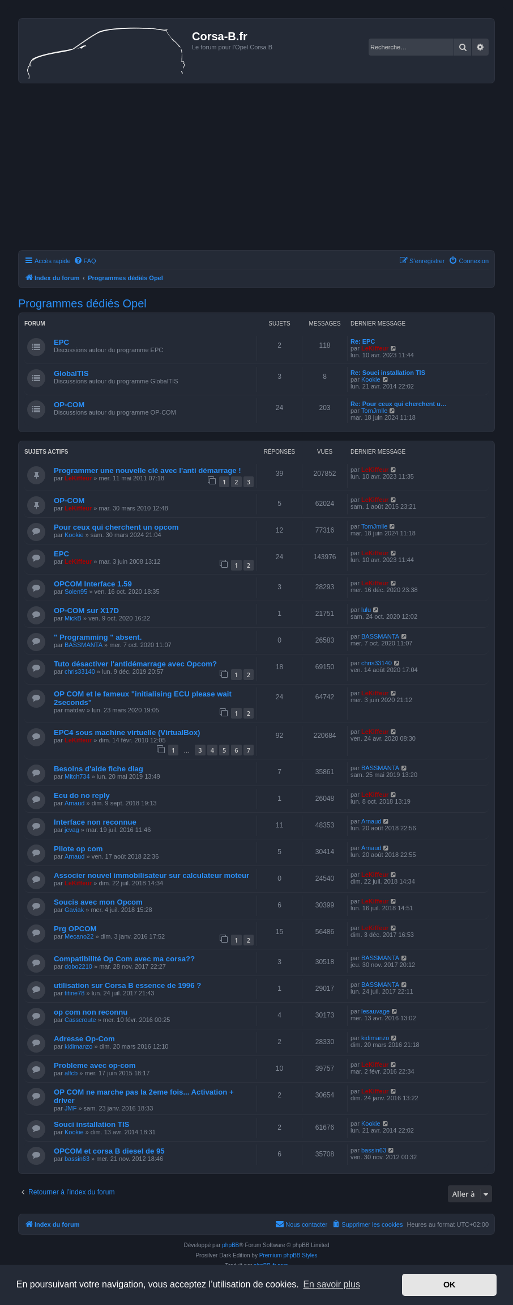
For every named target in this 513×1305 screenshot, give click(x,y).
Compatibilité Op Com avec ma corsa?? (124, 959)
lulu (366, 609)
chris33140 (80, 671)
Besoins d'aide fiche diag (98, 769)
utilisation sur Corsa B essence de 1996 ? (127, 985)
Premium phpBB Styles (288, 1255)
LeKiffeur (374, 348)
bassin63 (77, 1158)
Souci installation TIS (91, 1124)
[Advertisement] (256, 168)
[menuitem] (85, 261)
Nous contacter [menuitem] (301, 1224)
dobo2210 (78, 966)
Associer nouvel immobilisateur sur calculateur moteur (151, 875)
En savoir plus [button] (331, 1284)
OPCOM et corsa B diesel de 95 (109, 1151)
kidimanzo (79, 1046)
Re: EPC (362, 341)
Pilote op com (78, 848)
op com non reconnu (90, 1012)
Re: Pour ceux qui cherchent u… (398, 403)
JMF (70, 1108)
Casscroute (80, 1019)
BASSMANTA (83, 644)
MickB (73, 618)
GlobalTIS (71, 373)
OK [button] (449, 1284)
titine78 (74, 993)
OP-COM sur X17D (86, 610)
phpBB (230, 1245)
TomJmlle (374, 410)
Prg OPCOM (75, 928)
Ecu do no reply (82, 795)
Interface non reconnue (95, 822)
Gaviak (74, 909)
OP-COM (69, 404)
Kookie (371, 379)
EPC (61, 342)
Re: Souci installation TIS (387, 372)
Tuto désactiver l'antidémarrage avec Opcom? (135, 664)
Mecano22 (79, 936)
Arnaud (74, 803)
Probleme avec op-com (94, 1065)
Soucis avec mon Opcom (98, 902)
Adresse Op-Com (84, 1038)
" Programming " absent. (98, 637)
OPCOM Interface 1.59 (93, 584)
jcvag (72, 829)
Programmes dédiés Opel (82, 303)
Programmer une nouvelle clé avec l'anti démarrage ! (147, 470)
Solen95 (76, 591)
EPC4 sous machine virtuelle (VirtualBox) (127, 732)
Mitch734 (77, 776)
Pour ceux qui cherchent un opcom (116, 527)
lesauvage (375, 1011)
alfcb (71, 1073)
